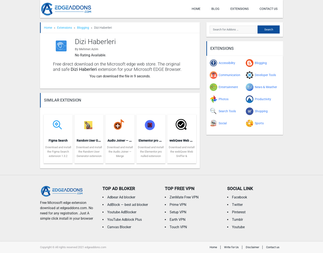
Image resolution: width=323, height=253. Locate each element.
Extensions (239, 9)
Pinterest (239, 212)
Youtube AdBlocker (121, 212)
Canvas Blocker (119, 227)
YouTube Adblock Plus (124, 219)
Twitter (237, 205)
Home (196, 9)
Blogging (83, 27)
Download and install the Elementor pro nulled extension (151, 152)
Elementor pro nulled (153, 140)
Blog (215, 9)
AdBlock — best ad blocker (127, 205)
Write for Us (231, 247)
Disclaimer (252, 247)
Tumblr (237, 219)
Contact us (268, 9)
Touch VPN (178, 227)
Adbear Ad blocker (121, 197)
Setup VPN (178, 212)
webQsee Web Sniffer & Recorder (192, 140)
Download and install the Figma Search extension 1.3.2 (58, 152)
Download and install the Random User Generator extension (89, 152)
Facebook (239, 197)
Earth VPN (177, 219)
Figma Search (58, 140)
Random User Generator (93, 140)
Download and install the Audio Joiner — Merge (120, 152)
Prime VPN (178, 205)
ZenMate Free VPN (184, 197)
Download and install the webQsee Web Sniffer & (182, 152)
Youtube (238, 227)
